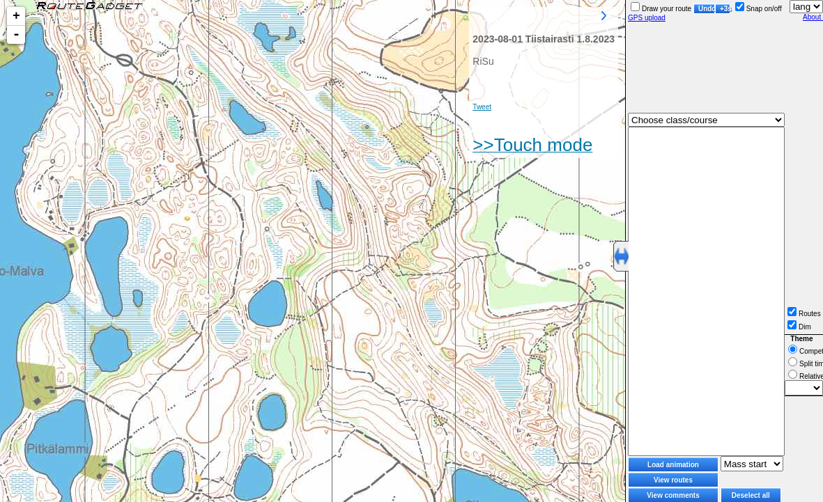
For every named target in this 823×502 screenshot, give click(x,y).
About (813, 17)
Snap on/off (758, 9)
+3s (725, 9)
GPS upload (647, 18)
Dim (799, 327)
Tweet (481, 107)
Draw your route (661, 9)
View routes (673, 480)
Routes (804, 313)
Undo (706, 9)
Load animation (673, 465)
